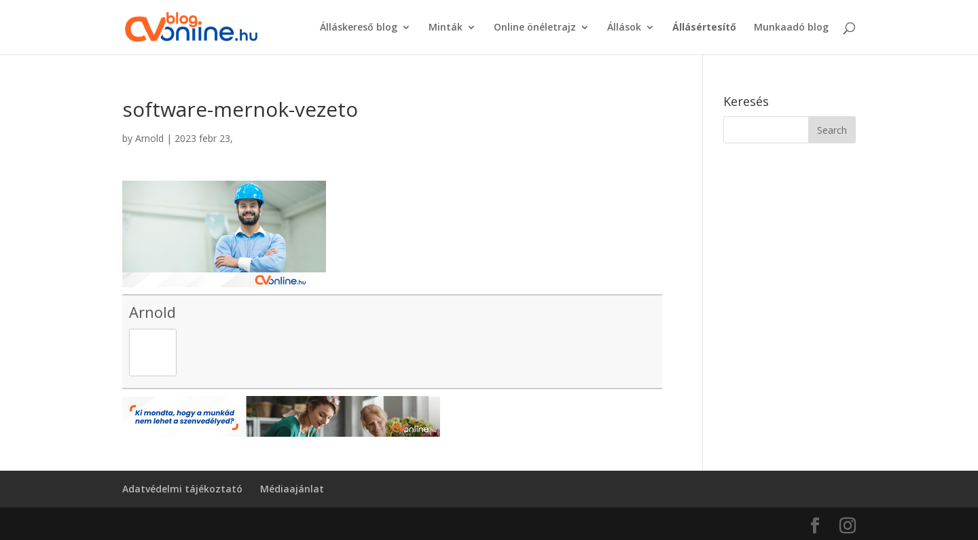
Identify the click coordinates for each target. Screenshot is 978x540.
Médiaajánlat (292, 488)
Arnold (149, 138)
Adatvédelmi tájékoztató (182, 488)
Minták (446, 27)
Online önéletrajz (535, 27)
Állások (624, 27)
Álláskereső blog (358, 27)
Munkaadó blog (791, 27)
